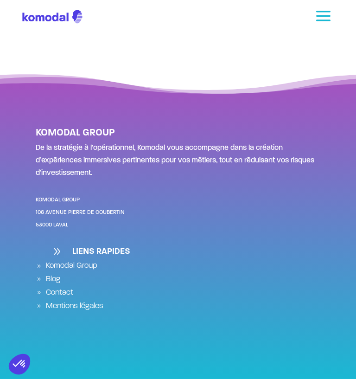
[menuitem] (323, 16)
